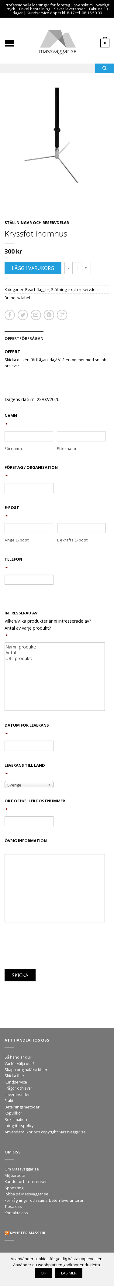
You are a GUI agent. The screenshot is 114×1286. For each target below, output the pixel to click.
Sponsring (14, 1188)
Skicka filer (14, 1075)
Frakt (9, 1100)
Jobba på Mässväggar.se (26, 1194)
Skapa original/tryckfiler (26, 1069)
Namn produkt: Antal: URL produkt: (55, 676)
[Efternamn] (81, 436)
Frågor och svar (18, 1088)
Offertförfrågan (24, 338)
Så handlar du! (18, 1057)
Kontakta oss (16, 1212)
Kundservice (16, 1082)
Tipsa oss (13, 1206)
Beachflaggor (37, 289)
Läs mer (69, 1273)
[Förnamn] (29, 436)
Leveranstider (17, 1094)
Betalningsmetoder (22, 1107)
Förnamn (13, 448)
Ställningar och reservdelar (37, 222)
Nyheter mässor (27, 1233)
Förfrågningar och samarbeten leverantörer (44, 1200)
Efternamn (67, 448)
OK (43, 1273)
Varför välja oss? (19, 1063)
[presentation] (51, 947)
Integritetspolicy (19, 1125)
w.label (23, 297)
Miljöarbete (15, 1175)
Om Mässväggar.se (22, 1169)
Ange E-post (17, 540)
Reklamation (16, 1119)
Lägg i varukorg (33, 268)
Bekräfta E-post (72, 540)
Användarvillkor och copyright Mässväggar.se (45, 1132)
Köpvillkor (13, 1113)
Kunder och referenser (26, 1181)
